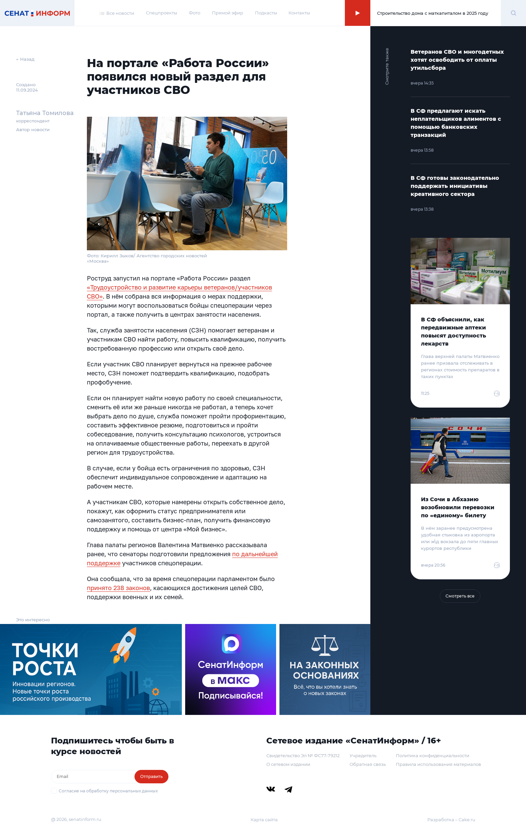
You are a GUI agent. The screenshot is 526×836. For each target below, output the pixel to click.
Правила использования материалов (438, 764)
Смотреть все (460, 595)
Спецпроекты (161, 12)
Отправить (151, 776)
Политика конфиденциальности (432, 755)
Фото (194, 12)
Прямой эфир (227, 12)
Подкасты (266, 12)
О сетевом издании (288, 764)
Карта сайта (264, 819)
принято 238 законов (118, 587)
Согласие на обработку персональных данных (108, 790)
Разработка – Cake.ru (451, 819)
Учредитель (363, 755)
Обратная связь (368, 764)
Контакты (299, 12)
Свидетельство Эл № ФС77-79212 (302, 755)
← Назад (25, 59)
